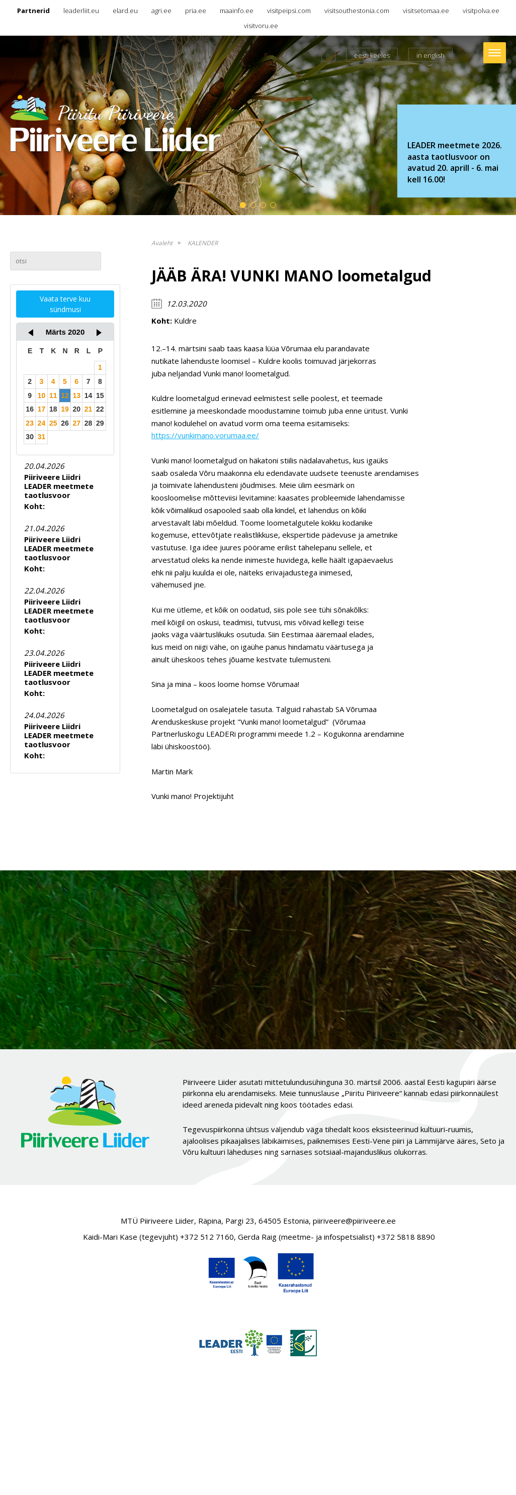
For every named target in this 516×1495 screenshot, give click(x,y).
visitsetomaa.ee (426, 10)
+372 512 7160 (207, 1237)
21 (88, 409)
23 (30, 423)
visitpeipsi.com (289, 10)
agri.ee (161, 10)
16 (30, 409)
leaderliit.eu (81, 10)
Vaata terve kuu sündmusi (65, 304)
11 (53, 395)
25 (53, 423)
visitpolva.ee (481, 10)
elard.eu (125, 10)
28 (88, 423)
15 (100, 395)
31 (42, 437)
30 (30, 437)
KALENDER (203, 243)
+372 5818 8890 (406, 1237)
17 (42, 409)
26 (65, 423)
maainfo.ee (236, 10)
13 (76, 395)
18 (53, 409)
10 (42, 395)
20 (76, 409)
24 (42, 423)
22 (100, 409)
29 (100, 423)
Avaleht (162, 243)
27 (76, 423)
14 (88, 395)
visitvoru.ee (261, 25)
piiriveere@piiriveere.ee (354, 1221)
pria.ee (195, 10)
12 (65, 395)
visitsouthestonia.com (356, 10)
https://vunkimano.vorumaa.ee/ (205, 435)
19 (65, 409)
